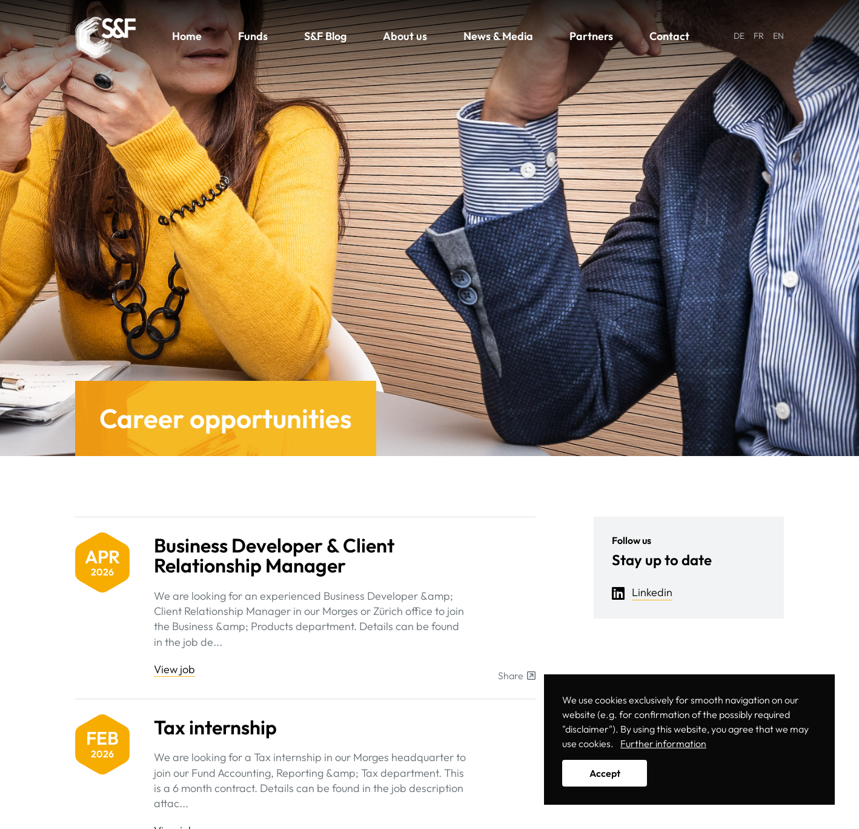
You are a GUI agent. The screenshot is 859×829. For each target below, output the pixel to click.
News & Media (498, 36)
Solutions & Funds (105, 38)
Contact (669, 36)
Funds (253, 36)
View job (174, 669)
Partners (591, 36)
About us (405, 36)
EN (778, 35)
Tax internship (215, 727)
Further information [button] (663, 743)
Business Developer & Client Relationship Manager (274, 555)
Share (517, 675)
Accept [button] (604, 773)
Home (187, 36)
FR (759, 35)
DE (739, 35)
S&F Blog (325, 36)
